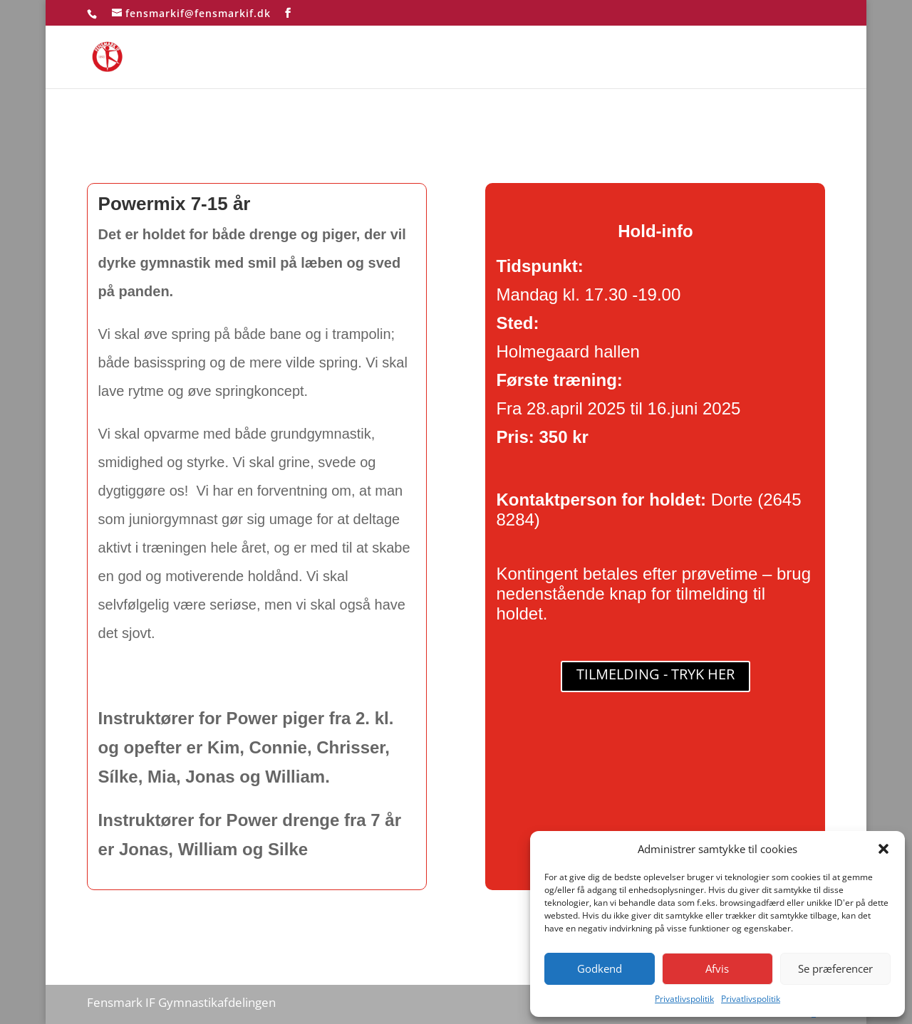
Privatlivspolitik (684, 999)
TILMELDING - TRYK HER (655, 674)
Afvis (717, 968)
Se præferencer (835, 968)
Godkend (599, 968)
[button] (883, 849)
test (815, 58)
